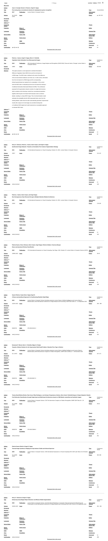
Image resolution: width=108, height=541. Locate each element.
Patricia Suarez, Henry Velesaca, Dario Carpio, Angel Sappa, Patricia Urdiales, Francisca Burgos (36, 244)
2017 (13, 12)
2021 (13, 150)
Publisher (6, 28)
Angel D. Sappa (35, 7)
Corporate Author (6, 25)
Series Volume (6, 38)
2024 (13, 350)
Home (5, 3)
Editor (90, 28)
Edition (91, 37)
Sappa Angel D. (31, 295)
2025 (13, 400)
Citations (95, 2)
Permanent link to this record (54, 49)
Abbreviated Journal (92, 13)
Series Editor (7, 34)
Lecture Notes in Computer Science (36, 12)
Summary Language (22, 32)
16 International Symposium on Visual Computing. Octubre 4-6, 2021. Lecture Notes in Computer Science (53, 150)
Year (5, 12)
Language (6, 31)
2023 (13, 300)
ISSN (5, 41)
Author (5, 7)
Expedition (22, 43)
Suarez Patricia (16, 295)
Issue (20, 15)
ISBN (20, 41)
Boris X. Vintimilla (34, 58)
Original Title (92, 31)
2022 (13, 250)
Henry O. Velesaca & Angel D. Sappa (21, 497)
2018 (13, 63)
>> (55, 3)
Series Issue (22, 37)
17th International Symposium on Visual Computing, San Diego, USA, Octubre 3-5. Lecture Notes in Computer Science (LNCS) (58, 250)
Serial (90, 47)
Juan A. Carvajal (16, 7)
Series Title (22, 34)
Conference (92, 43)
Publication (22, 12)
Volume (6, 15)
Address (6, 22)
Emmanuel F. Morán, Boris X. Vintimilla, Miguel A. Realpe (26, 345)
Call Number (7, 47)
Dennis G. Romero (25, 7)
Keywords (6, 18)
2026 (13, 503)
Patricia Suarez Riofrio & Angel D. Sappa (22, 446)
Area (5, 43)
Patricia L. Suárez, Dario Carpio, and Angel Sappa (24, 194)
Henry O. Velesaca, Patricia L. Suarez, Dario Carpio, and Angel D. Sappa (30, 144)
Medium (91, 41)
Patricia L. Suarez (16, 58)
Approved (91, 45)
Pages (90, 15)
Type (90, 10)
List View (90, 2)
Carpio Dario (23, 295)
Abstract (6, 20)
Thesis (90, 24)
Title (5, 10)
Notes (5, 45)
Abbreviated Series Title (92, 35)
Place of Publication (22, 29)
